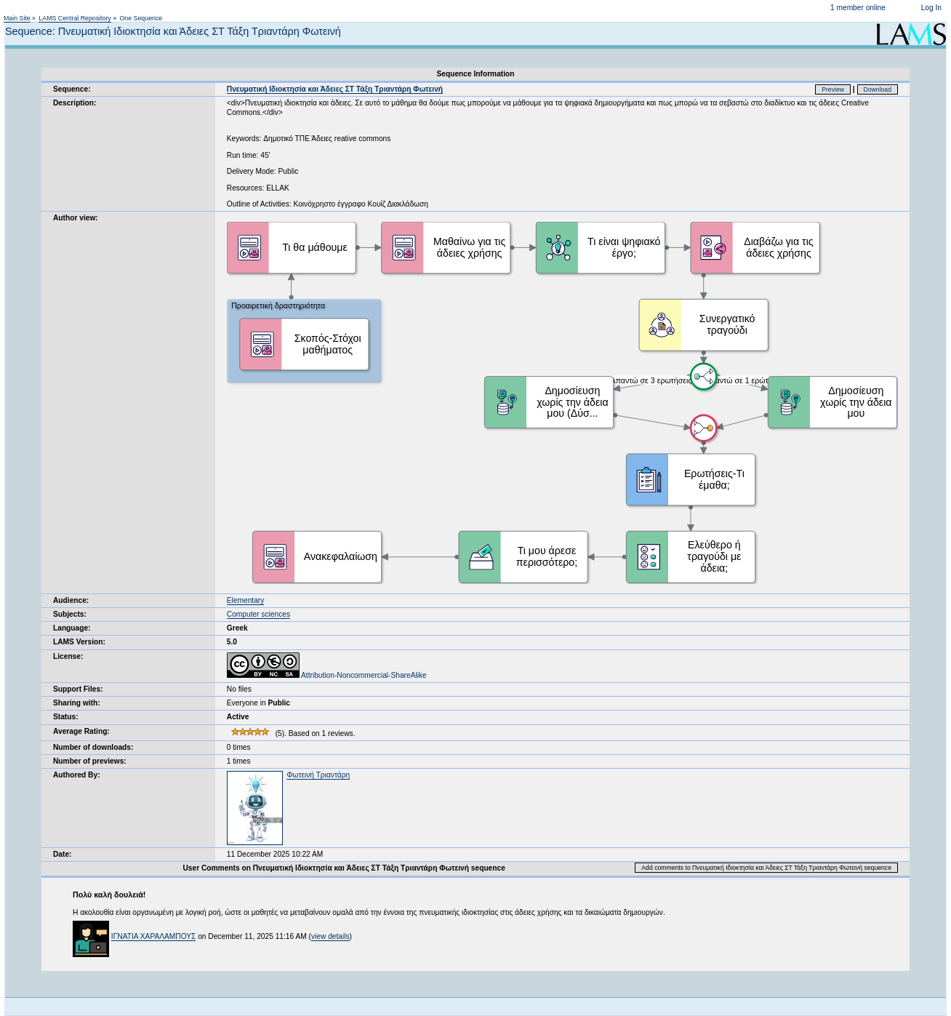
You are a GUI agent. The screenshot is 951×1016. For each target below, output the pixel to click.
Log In (931, 8)
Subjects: (70, 614)
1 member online (858, 8)
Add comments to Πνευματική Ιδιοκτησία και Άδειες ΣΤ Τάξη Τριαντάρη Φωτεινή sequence (766, 867)
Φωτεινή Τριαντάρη (318, 775)
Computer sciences (258, 614)
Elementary (246, 600)
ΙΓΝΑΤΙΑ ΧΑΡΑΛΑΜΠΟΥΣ (153, 936)
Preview (833, 89)
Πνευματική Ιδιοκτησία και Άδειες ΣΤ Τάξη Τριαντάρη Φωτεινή (335, 89)
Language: (72, 628)
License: (68, 656)
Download (878, 89)
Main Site (17, 18)
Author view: (75, 218)
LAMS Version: (79, 642)
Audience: (71, 600)
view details (330, 936)
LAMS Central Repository (75, 18)
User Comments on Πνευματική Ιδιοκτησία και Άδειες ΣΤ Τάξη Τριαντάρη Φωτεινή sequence (343, 868)
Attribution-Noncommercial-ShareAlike (327, 675)
